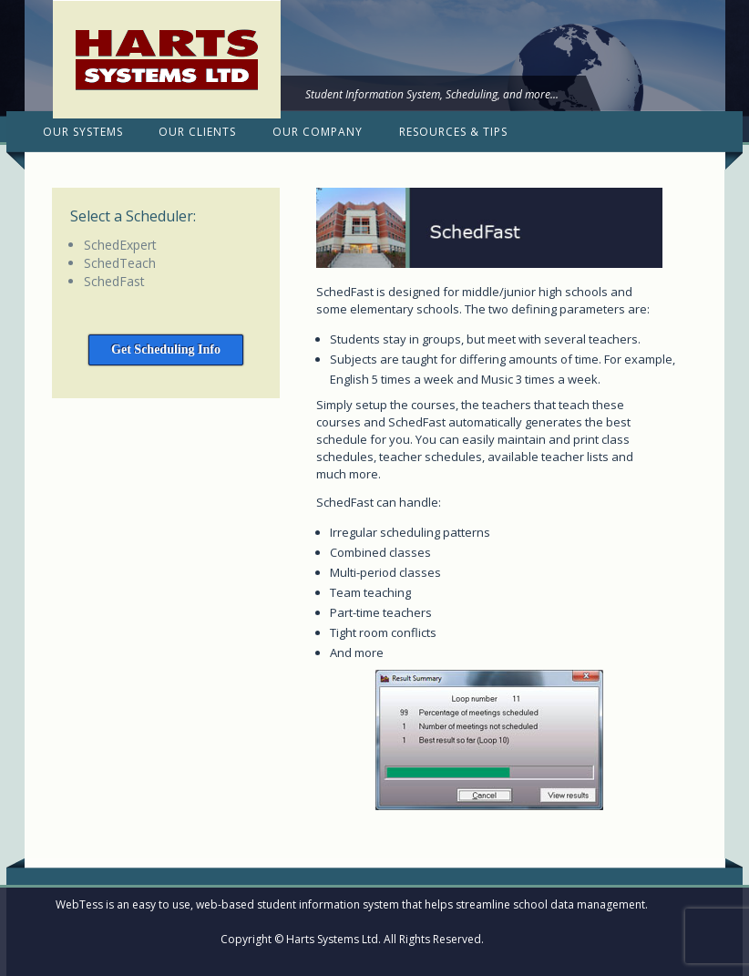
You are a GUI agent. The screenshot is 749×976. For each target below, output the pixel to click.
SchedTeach (120, 263)
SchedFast (114, 281)
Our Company (317, 131)
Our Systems (83, 131)
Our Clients (197, 131)
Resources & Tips (453, 131)
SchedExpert (120, 244)
